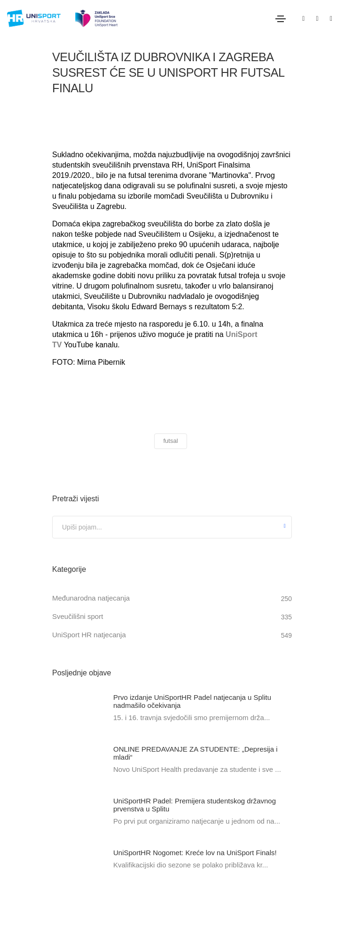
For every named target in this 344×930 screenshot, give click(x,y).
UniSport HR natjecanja (89, 635)
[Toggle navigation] (280, 19)
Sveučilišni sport (77, 616)
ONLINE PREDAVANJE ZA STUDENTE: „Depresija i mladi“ (195, 753)
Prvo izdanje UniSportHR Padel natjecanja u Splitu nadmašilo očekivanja (192, 701)
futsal (170, 440)
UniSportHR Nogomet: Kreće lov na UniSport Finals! (195, 853)
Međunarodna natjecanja (91, 598)
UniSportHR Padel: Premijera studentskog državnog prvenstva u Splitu (194, 805)
